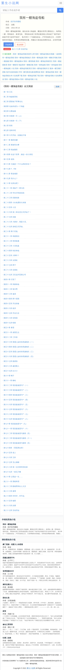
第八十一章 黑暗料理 (11, 481)
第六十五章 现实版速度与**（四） (16, 400)
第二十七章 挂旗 (10, 217)
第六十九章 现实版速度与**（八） (16, 419)
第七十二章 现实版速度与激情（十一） (18, 438)
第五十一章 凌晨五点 (11, 332)
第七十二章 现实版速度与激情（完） (17, 433)
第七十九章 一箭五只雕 (12, 472)
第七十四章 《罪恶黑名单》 (14, 448)
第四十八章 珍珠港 (11, 318)
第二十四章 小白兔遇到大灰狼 (15, 202)
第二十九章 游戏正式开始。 (14, 227)
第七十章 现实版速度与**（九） (15, 424)
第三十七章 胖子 (10, 265)
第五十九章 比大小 (11, 371)
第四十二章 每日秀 (11, 289)
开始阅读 (8, 45)
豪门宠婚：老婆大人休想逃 (13, 544)
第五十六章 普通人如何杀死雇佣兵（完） (19, 356)
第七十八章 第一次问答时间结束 (16, 467)
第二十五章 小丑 (10, 207)
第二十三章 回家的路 (11, 198)
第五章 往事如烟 (10, 111)
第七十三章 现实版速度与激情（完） (17, 443)
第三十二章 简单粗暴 (11, 241)
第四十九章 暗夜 (10, 323)
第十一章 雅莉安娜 (11, 140)
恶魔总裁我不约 (8, 558)
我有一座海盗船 (52, 65)
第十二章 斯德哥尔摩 (11, 145)
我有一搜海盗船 (40, 65)
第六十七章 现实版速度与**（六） (16, 409)
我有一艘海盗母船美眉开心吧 (24, 54)
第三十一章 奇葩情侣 (11, 236)
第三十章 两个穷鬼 (11, 231)
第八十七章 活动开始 (20, 49)
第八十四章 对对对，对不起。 (15, 496)
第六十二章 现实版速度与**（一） (16, 385)
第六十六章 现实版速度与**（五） (16, 404)
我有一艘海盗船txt (16, 61)
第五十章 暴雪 (9, 328)
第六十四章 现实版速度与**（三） (16, 395)
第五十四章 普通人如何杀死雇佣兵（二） (19, 347)
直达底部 (20, 45)
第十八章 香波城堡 (11, 174)
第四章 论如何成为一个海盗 (14, 106)
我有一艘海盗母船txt (12, 79)
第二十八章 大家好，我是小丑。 (16, 222)
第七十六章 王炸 (10, 457)
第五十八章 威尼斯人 (11, 366)
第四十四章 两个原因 (11, 299)
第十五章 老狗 (9, 159)
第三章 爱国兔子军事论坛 (13, 101)
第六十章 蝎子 (9, 376)
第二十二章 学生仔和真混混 (14, 193)
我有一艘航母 (13, 65)
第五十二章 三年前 (11, 337)
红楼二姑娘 (7, 638)
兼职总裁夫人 (8, 584)
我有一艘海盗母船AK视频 (44, 54)
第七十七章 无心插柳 (11, 462)
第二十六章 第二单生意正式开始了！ (17, 212)
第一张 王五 (8, 92)
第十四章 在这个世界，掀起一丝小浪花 (18, 154)
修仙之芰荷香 (8, 624)
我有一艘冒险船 (29, 61)
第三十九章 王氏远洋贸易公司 (15, 275)
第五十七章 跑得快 (11, 361)
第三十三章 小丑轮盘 (11, 246)
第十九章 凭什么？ (11, 178)
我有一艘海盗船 (38, 58)
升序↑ (58, 87)
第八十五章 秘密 (10, 501)
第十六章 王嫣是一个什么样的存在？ (17, 164)
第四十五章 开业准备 (11, 303)
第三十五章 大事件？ (11, 255)
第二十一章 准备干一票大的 (14, 188)
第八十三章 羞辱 (10, 491)
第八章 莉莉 (8, 125)
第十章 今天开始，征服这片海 (15, 135)
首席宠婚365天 (8, 571)
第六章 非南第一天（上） (13, 116)
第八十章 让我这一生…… (13, 477)
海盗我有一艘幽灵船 (26, 65)
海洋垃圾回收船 (12, 72)
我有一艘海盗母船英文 (44, 61)
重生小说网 (31, 668)
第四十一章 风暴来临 (11, 284)
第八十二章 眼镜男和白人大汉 (15, 486)
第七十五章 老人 (10, 453)
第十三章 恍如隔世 (11, 150)
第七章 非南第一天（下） (13, 121)
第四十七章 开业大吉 (11, 313)
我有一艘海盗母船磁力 (23, 58)
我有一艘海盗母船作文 (40, 68)
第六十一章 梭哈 (10, 380)
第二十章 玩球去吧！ (11, 183)
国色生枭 (6, 598)
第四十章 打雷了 (10, 279)
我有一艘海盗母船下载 (31, 76)
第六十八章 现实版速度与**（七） (16, 414)
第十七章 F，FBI (10, 169)
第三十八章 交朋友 (11, 270)
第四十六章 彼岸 (10, 308)
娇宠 (4, 611)
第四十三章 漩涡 (10, 294)
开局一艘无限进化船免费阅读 (29, 72)
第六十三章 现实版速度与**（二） (16, 390)
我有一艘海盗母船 (47, 72)
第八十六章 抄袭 (10, 505)
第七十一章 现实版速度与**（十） (16, 429)
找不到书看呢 (16, 21)
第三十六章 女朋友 (11, 260)
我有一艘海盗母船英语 (23, 68)
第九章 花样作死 (10, 130)
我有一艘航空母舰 (51, 58)
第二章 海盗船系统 (11, 97)
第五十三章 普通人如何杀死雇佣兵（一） (19, 342)
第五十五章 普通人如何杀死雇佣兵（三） (19, 352)
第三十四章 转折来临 (11, 251)
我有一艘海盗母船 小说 (29, 79)
